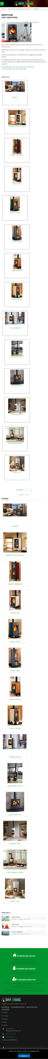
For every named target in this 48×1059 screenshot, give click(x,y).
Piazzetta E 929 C (17, 414)
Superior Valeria (17, 241)
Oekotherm (35, 22)
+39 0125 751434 (11, 1034)
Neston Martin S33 (17, 386)
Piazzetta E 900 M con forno (17, 126)
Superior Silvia (17, 184)
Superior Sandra (15, 212)
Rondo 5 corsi (17, 472)
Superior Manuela (16, 270)
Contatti (4, 1025)
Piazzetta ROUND (15, 328)
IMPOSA (15, 97)
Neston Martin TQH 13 (17, 357)
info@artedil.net (11, 1037)
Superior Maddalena (17, 155)
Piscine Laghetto (16, 932)
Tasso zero (15, 924)
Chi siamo (5, 1016)
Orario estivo (15, 917)
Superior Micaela (17, 299)
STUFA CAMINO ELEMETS (15, 443)
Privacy (4, 1022)
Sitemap (4, 1019)
